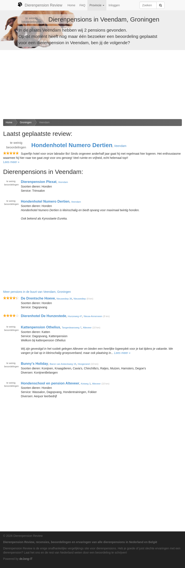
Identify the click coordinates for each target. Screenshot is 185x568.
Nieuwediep (80, 298)
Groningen (25, 122)
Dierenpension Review (40, 4)
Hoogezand (84, 364)
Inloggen (114, 5)
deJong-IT (26, 558)
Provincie (96, 5)
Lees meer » (11, 162)
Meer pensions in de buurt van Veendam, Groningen (37, 291)
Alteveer (87, 327)
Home (71, 5)
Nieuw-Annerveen (93, 316)
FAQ (82, 5)
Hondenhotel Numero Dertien (71, 145)
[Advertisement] (92, 84)
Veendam (44, 122)
